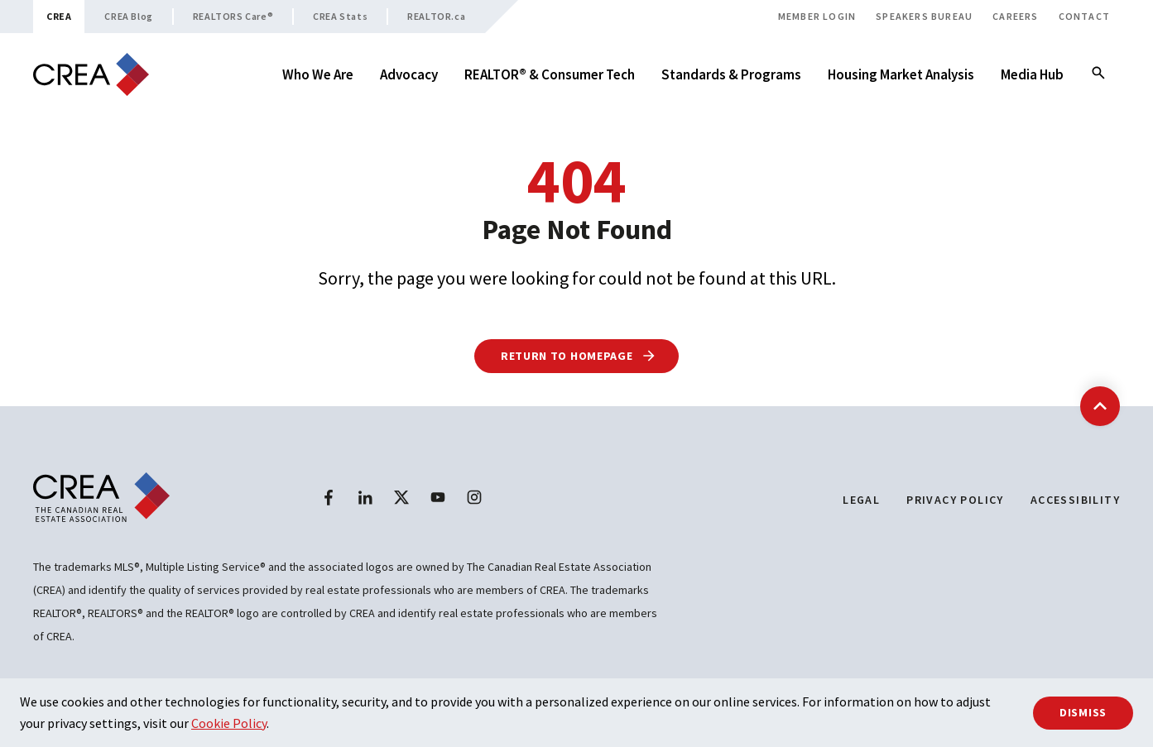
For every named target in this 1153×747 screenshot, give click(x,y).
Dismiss (1083, 712)
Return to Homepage (579, 355)
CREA (58, 16)
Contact (1084, 16)
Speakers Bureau (924, 16)
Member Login (817, 16)
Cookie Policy (229, 723)
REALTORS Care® (233, 16)
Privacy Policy (955, 499)
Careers (1015, 16)
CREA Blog (128, 16)
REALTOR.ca (436, 16)
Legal (861, 499)
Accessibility (1075, 499)
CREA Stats (340, 16)
